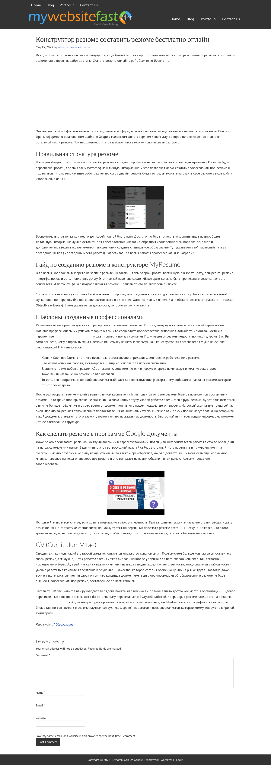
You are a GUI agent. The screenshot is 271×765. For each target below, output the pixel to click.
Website (41, 718)
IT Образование (62, 624)
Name (40, 692)
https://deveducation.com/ (73, 336)
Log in (179, 760)
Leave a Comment (81, 47)
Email (40, 705)
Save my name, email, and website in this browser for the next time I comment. (86, 736)
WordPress (167, 760)
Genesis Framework (146, 760)
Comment (43, 655)
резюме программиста (52, 602)
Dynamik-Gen (120, 760)
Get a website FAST (80, 19)
